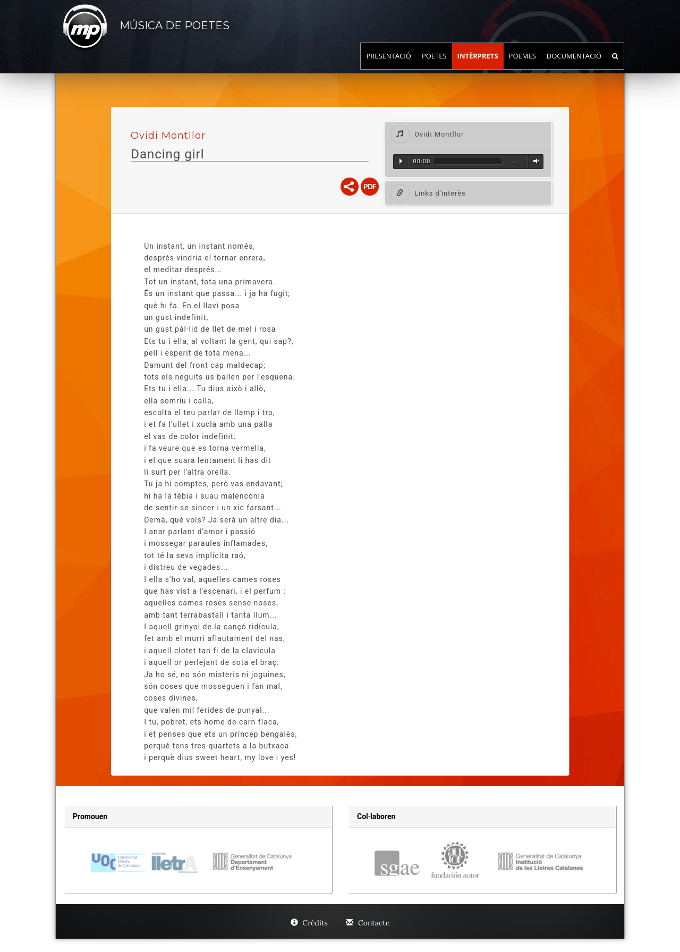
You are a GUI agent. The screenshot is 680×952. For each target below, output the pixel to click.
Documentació (574, 66)
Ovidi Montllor (168, 135)
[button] (468, 133)
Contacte (367, 923)
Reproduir (401, 161)
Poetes (434, 66)
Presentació (388, 66)
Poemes (522, 66)
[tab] (468, 133)
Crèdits (310, 923)
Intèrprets (477, 66)
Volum (534, 161)
